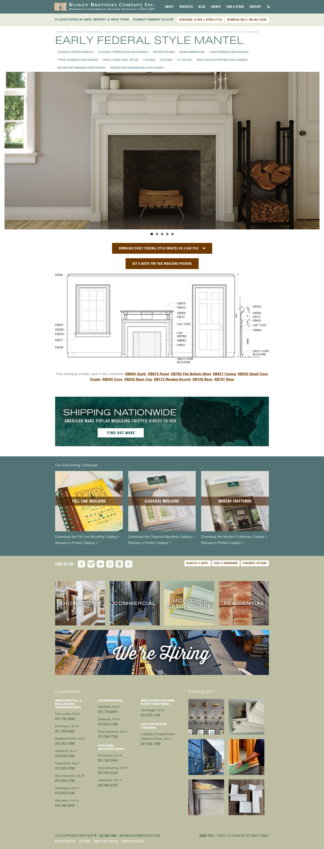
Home (59, 31)
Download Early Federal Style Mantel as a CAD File (159, 248)
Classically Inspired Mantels (75, 52)
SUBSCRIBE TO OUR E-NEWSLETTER (200, 20)
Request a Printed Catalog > (76, 543)
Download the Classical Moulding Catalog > (161, 537)
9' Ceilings (166, 60)
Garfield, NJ (107, 707)
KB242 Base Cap (138, 379)
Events (216, 7)
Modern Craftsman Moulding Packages (81, 68)
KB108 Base (202, 379)
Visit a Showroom (226, 563)
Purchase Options (255, 563)
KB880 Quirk (135, 374)
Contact (255, 7)
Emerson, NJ (65, 726)
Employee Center (106, 841)
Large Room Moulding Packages (228, 52)
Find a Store (235, 7)
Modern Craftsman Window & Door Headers (137, 68)
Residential (94, 31)
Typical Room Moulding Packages (77, 60)
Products (186, 7)
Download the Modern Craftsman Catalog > (234, 537)
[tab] (169, 7)
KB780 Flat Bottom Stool (191, 374)
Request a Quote (198, 563)
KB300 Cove (112, 379)
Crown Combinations (192, 52)
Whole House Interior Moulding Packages (222, 60)
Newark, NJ (64, 751)
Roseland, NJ (65, 763)
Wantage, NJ (65, 788)
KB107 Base (224, 379)
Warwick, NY (65, 800)
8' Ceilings (149, 60)
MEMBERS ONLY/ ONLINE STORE (247, 20)
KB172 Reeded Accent (172, 379)
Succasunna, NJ (68, 776)
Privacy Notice (65, 841)
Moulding (114, 31)
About (169, 7)
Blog (201, 7)
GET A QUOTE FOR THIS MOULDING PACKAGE (162, 263)
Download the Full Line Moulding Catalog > (87, 537)
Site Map (85, 841)
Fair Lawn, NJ (66, 714)
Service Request (133, 841)
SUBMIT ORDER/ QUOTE (153, 19)
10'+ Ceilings (184, 60)
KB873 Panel (158, 374)
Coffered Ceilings (164, 52)
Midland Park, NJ (68, 738)
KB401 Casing (224, 374)
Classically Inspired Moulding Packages (123, 52)
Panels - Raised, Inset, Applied (121, 60)
